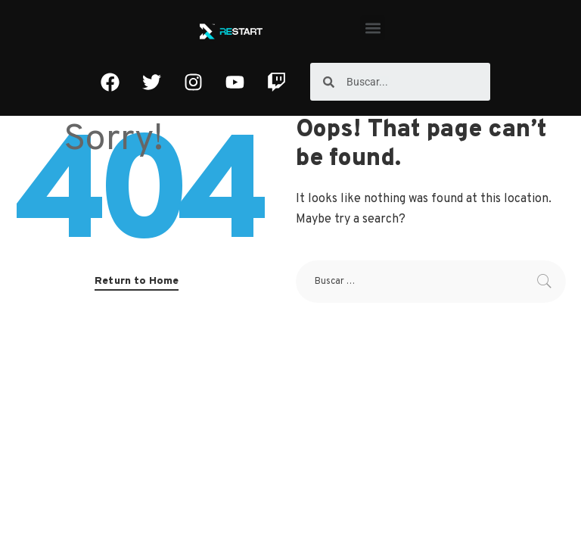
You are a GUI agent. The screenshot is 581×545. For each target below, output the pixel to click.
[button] (372, 27)
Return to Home (137, 281)
